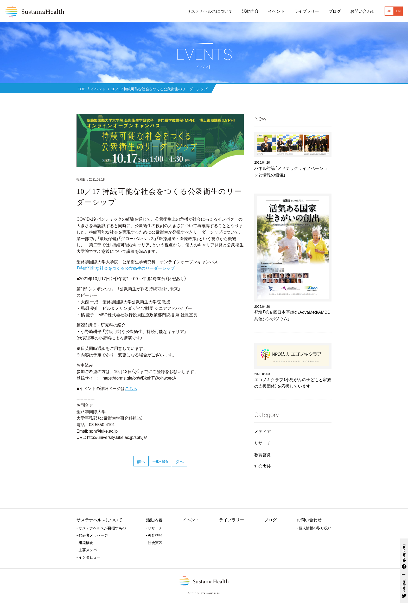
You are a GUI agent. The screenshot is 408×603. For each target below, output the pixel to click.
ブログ (270, 519)
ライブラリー (231, 519)
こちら (131, 388)
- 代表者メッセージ (92, 535)
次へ (179, 461)
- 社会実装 (154, 542)
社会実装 (262, 466)
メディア (262, 431)
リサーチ (262, 443)
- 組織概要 (84, 542)
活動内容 (154, 519)
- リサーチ (154, 527)
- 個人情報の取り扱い (314, 527)
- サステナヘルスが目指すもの (101, 527)
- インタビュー (88, 557)
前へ (141, 461)
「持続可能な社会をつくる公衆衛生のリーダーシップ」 (126, 268)
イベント (191, 519)
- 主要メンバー (88, 549)
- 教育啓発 (154, 535)
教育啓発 (262, 454)
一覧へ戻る (160, 461)
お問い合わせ (309, 519)
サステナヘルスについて (99, 519)
